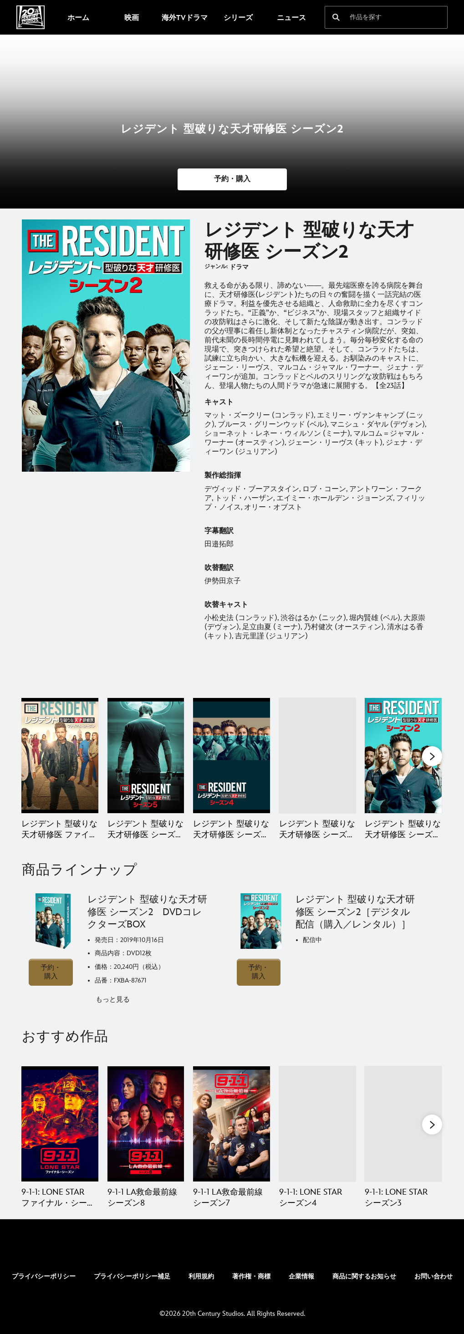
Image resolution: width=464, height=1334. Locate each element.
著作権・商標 (251, 1276)
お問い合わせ (433, 1276)
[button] (232, 179)
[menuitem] (78, 17)
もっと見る (113, 999)
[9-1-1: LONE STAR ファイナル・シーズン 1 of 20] (59, 1123)
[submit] (336, 17)
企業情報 (301, 1276)
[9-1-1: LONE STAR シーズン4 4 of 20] (317, 1123)
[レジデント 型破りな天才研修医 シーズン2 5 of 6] (403, 755)
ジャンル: (216, 266)
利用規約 (201, 1276)
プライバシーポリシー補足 (132, 1276)
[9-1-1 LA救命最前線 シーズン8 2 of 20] (145, 1123)
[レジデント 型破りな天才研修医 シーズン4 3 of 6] (231, 755)
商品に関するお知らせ (364, 1276)
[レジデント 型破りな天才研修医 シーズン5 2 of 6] (145, 755)
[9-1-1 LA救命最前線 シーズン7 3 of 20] (231, 1123)
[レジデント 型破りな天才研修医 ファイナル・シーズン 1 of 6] (59, 755)
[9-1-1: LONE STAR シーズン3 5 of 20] (403, 1123)
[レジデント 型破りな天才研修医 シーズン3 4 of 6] (317, 755)
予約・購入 (51, 971)
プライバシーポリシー (44, 1276)
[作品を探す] (380, 17)
